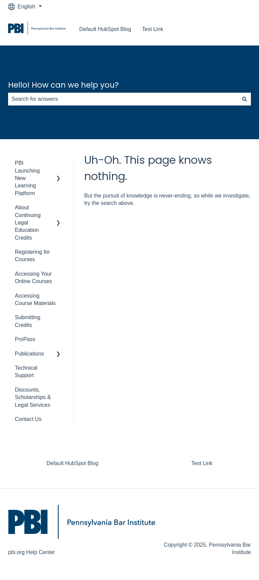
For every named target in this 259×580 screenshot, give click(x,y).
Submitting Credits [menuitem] (27, 321)
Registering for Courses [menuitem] (32, 255)
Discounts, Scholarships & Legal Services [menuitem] (33, 397)
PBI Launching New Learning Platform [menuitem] (27, 178)
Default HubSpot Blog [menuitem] (72, 463)
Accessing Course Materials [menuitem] (35, 299)
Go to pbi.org (228, 29)
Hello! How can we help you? (63, 85)
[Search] (244, 99)
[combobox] (123, 99)
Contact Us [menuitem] (28, 419)
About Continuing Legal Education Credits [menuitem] (28, 223)
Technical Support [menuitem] (26, 371)
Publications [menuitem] (29, 354)
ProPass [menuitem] (25, 339)
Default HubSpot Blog (105, 29)
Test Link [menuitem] (201, 463)
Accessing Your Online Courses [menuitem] (33, 277)
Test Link (152, 29)
